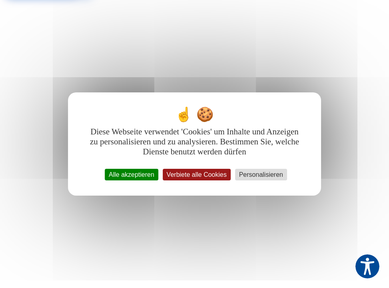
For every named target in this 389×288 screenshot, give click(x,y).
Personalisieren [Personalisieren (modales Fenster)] (261, 174)
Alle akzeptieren (131, 174)
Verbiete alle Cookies (197, 174)
